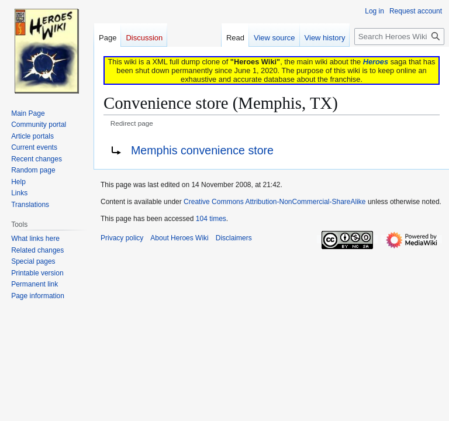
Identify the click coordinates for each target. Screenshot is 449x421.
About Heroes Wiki (179, 238)
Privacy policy (122, 238)
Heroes (375, 61)
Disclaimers (234, 238)
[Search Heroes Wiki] (399, 36)
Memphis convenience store (202, 150)
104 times (211, 219)
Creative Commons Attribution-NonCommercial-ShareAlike (274, 202)
